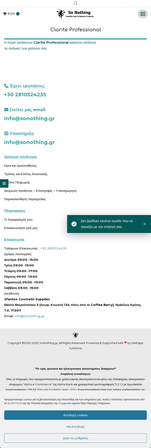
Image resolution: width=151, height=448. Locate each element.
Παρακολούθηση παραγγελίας (25, 199)
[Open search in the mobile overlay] (75, 4)
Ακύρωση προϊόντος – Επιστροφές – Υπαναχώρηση (40, 191)
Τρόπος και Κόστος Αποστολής (25, 174)
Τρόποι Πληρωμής (17, 182)
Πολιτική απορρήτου (42, 403)
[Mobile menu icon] (143, 14)
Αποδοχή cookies (75, 415)
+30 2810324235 (25, 95)
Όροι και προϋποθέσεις (20, 166)
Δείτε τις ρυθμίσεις (75, 438)
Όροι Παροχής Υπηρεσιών (95, 403)
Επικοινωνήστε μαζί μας (21, 228)
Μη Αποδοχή (75, 426)
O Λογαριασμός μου (18, 219)
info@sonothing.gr (29, 118)
